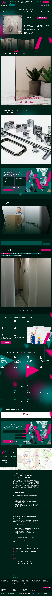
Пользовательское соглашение (6, 594)
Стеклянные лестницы (45, 580)
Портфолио (13, 589)
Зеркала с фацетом (25, 580)
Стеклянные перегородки (46, 582)
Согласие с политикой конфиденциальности (12, 187)
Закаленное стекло (4, 582)
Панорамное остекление (36, 580)
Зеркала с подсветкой (15, 584)
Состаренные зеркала (35, 581)
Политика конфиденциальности (42, 593)
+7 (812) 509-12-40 (28, 1)
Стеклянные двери (35, 582)
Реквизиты (3, 464)
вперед (48, 53)
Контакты (2, 590)
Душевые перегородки (4, 581)
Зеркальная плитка (25, 581)
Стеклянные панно (45, 581)
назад (41, 53)
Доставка (23, 590)
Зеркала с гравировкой (15, 581)
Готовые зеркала (3, 580)
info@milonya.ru (27, 2)
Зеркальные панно (25, 584)
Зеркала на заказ (14, 580)
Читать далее (15, 577)
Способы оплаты (24, 589)
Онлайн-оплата (14, 590)
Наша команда (3, 589)
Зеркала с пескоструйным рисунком (16, 583)
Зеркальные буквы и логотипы (25, 583)
